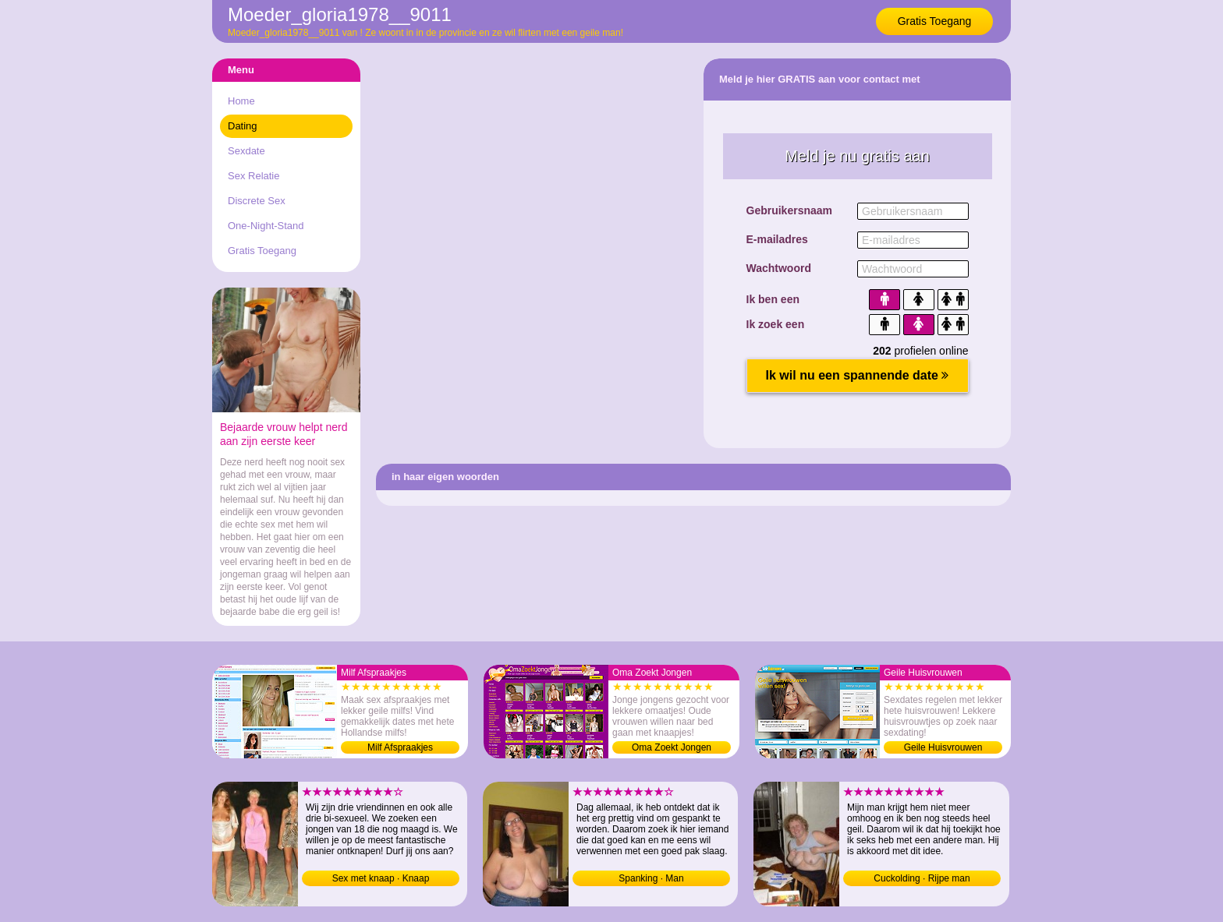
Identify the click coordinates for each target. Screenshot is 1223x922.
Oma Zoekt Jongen (671, 747)
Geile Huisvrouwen (943, 747)
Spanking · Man (651, 878)
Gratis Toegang (935, 21)
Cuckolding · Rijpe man (922, 878)
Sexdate (246, 151)
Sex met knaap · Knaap (381, 878)
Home (241, 101)
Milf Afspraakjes (400, 747)
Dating (242, 126)
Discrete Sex (256, 201)
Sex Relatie (253, 176)
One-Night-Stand (266, 225)
